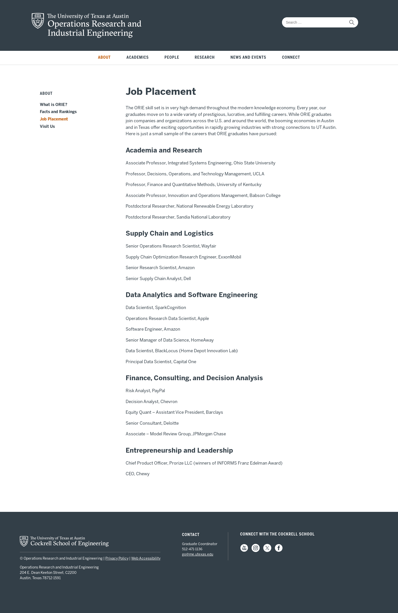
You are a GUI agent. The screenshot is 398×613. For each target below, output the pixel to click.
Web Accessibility (145, 558)
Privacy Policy (116, 558)
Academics (137, 57)
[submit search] (351, 22)
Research (205, 57)
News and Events (248, 57)
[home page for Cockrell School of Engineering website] (64, 545)
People (171, 57)
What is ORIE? (53, 104)
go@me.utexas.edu (197, 554)
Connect (291, 57)
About (104, 57)
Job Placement (54, 119)
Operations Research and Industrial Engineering (59, 567)
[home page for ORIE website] (86, 36)
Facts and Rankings (58, 112)
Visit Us (47, 126)
